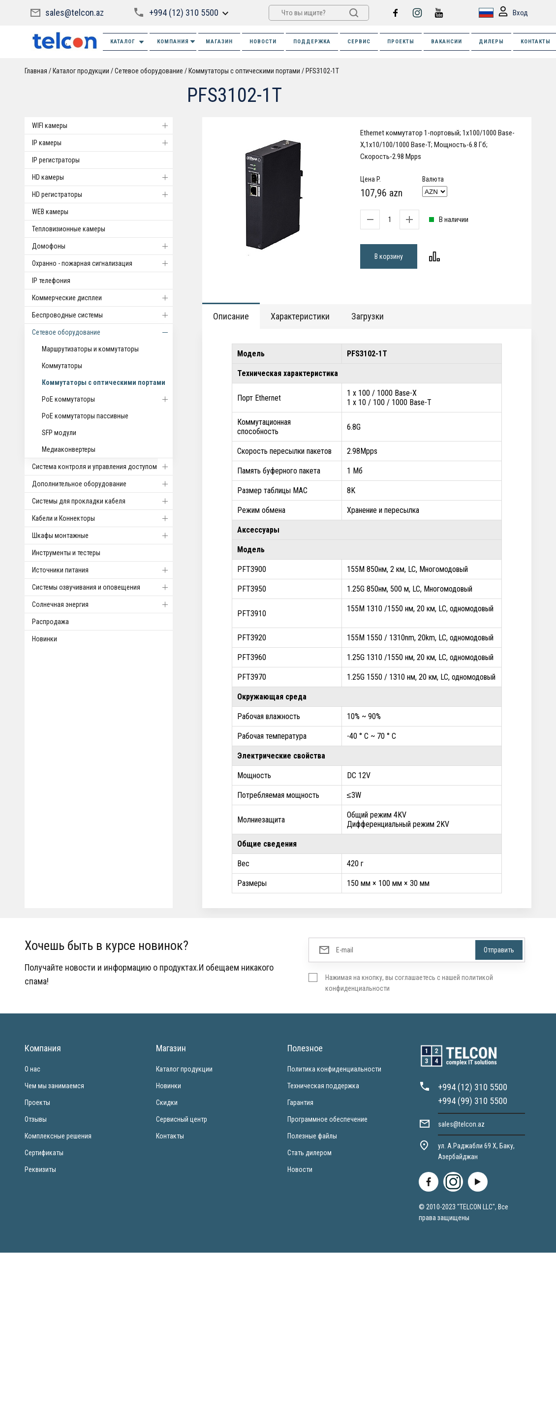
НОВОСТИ (263, 41)
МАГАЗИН (219, 41)
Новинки (44, 639)
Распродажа (50, 622)
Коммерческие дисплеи (102, 297)
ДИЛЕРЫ (491, 41)
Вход (513, 13)
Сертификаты (44, 1153)
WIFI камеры (102, 125)
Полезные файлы (312, 1136)
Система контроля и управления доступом (102, 466)
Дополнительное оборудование (102, 483)
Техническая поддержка (323, 1086)
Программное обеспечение (327, 1119)
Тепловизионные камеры (68, 229)
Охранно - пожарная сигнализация (102, 263)
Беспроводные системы (102, 315)
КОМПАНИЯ (176, 41)
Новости (299, 1169)
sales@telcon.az (74, 12)
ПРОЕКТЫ (400, 41)
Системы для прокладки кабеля (102, 501)
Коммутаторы (62, 366)
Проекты (37, 1102)
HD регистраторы (102, 194)
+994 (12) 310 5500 (183, 12)
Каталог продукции (81, 71)
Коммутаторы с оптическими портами (244, 71)
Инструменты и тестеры (66, 553)
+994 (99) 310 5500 (472, 1101)
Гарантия (300, 1102)
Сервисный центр (181, 1119)
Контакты (170, 1136)
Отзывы (36, 1119)
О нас (32, 1069)
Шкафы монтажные (102, 535)
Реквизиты (40, 1169)
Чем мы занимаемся (54, 1086)
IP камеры (102, 142)
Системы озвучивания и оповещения (102, 587)
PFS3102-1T (322, 71)
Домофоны (102, 246)
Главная (36, 71)
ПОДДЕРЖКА (312, 41)
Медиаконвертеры (68, 449)
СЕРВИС (359, 41)
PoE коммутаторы (107, 399)
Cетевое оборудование (149, 71)
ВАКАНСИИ (446, 41)
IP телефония (51, 280)
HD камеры (102, 177)
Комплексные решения (58, 1136)
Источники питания (102, 570)
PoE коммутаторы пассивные (85, 416)
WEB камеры (50, 212)
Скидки (167, 1102)
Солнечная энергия (102, 604)
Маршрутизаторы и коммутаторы (90, 349)
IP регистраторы (56, 160)
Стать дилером (309, 1153)
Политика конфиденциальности (334, 1069)
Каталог (127, 42)
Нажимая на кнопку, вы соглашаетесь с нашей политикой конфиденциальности (409, 983)
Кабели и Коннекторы (102, 518)
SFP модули (59, 433)
